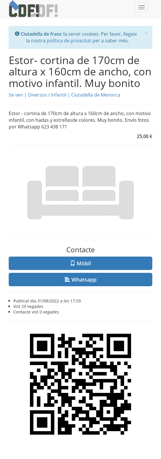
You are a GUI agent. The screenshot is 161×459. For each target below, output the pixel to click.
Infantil (58, 95)
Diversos (37, 95)
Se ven (16, 95)
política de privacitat (69, 40)
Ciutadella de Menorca (95, 95)
